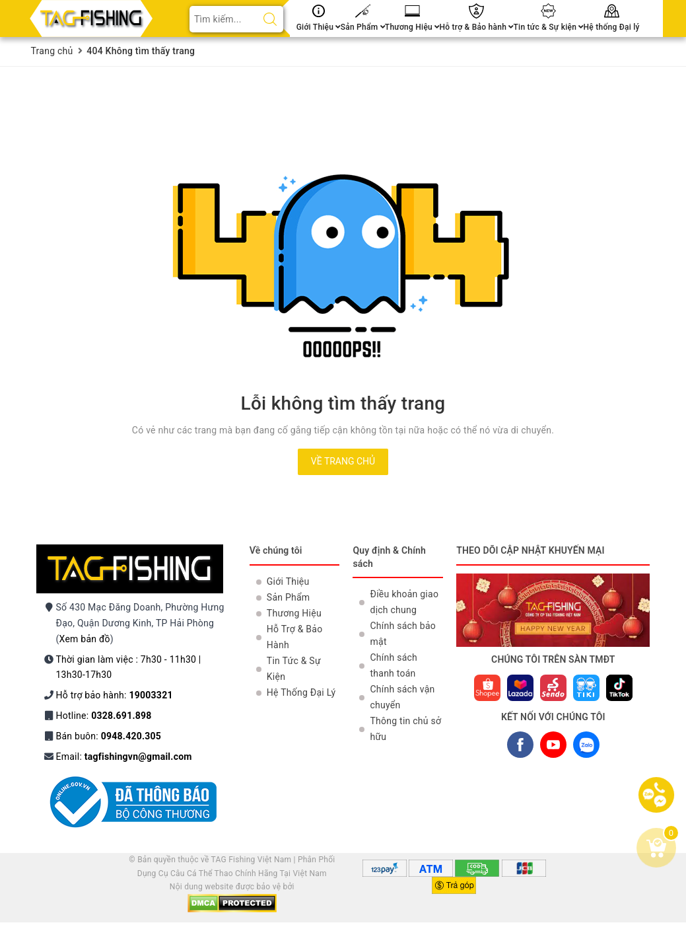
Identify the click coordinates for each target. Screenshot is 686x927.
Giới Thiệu (318, 27)
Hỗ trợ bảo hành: (114, 695)
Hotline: (104, 715)
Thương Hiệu (412, 27)
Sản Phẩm (363, 27)
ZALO (586, 747)
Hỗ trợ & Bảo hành (476, 27)
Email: (124, 756)
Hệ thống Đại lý (612, 27)
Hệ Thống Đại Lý (301, 692)
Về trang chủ (343, 461)
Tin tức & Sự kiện (549, 27)
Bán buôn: (109, 736)
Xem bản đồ (84, 639)
